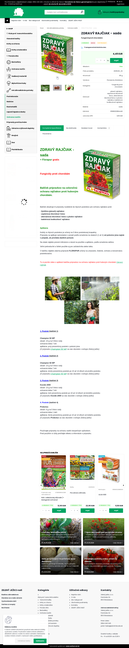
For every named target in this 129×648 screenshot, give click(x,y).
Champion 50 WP (59, 349)
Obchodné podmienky (50, 20)
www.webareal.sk (72, 646)
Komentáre (104, 128)
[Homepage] (7, 20)
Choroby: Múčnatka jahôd (54, 532)
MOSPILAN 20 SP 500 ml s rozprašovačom (26, 216)
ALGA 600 (102, 495)
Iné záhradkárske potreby (55, 28)
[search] (82, 12)
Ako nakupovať (34, 20)
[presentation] (42, 54)
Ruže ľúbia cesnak (24, 192)
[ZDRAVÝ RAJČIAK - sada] (57, 54)
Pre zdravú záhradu (78, 493)
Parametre (47, 134)
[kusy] (101, 60)
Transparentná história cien (93, 47)
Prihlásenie (111, 2)
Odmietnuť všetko (24, 641)
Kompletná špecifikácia (52, 128)
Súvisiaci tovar (87, 128)
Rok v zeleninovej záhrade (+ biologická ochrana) (52, 499)
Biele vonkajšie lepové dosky (25, 169)
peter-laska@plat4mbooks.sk (112, 626)
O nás (25, 20)
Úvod (41, 28)
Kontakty (63, 20)
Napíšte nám (16, 20)
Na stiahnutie (71, 128)
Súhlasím (40, 641)
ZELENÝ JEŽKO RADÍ (75, 20)
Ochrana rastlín (73, 28)
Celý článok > (75, 543)
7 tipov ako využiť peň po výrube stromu (103, 532)
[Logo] (18, 12)
